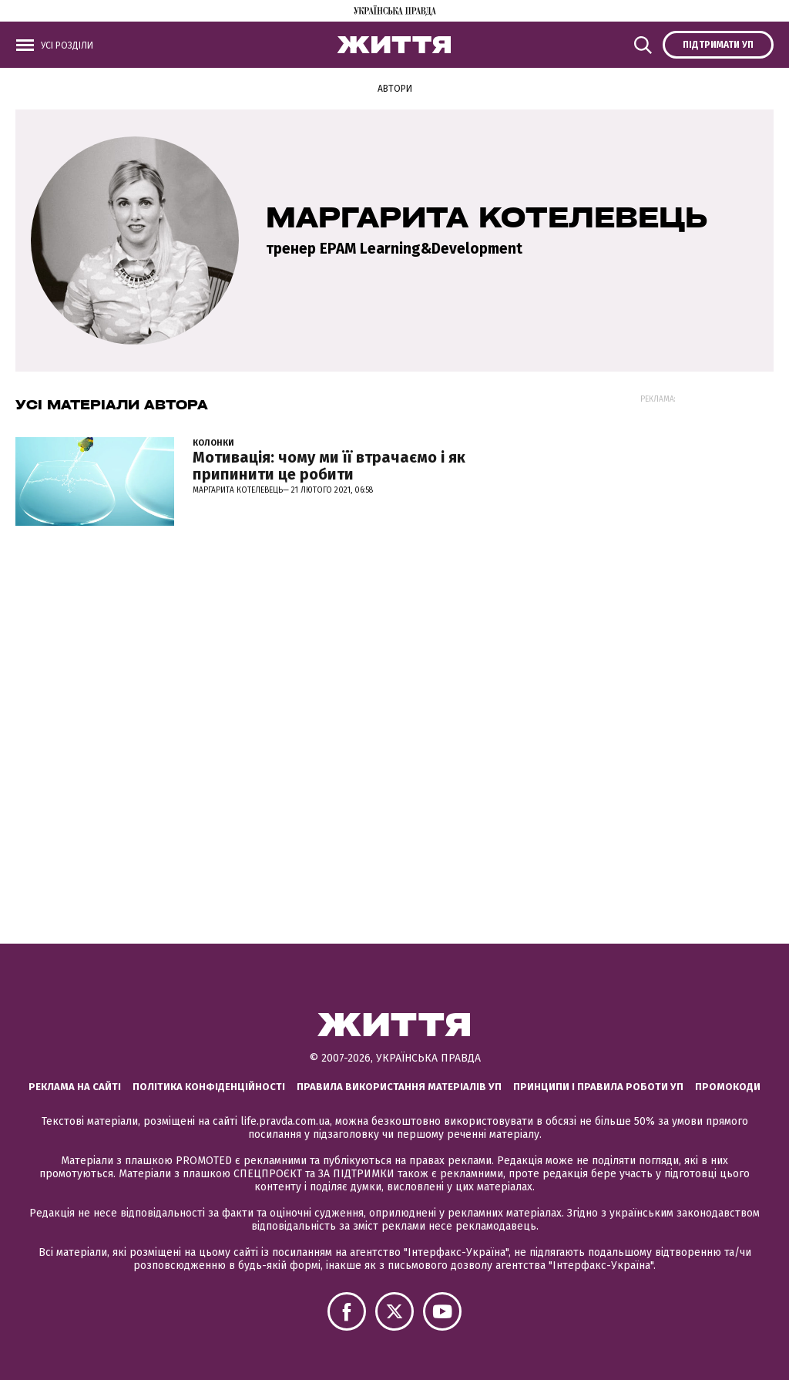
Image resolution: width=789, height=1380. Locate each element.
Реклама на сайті (75, 1086)
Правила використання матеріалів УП (399, 1086)
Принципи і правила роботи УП (598, 1086)
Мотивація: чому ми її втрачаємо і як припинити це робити (329, 465)
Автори (395, 88)
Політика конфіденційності (209, 1086)
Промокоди (727, 1086)
